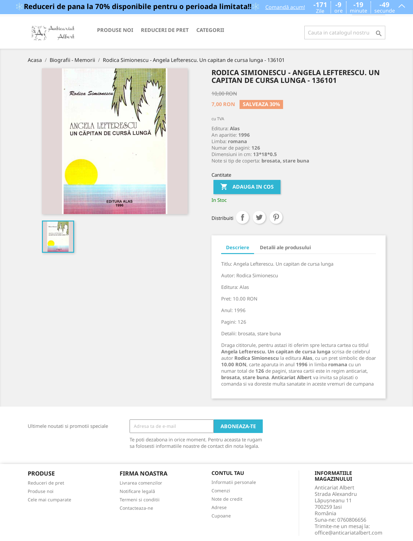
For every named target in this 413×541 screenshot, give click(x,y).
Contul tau (227, 473)
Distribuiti (242, 217)
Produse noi (115, 30)
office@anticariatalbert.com (348, 532)
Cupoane (221, 516)
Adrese (219, 507)
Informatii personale (233, 482)
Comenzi (220, 490)
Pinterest (276, 217)
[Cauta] (344, 32)
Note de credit (226, 499)
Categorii (210, 30)
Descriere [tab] (237, 247)
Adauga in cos (247, 187)
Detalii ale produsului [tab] (285, 247)
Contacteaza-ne (136, 508)
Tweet (259, 217)
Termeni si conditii (140, 500)
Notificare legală (137, 491)
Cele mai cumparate (49, 500)
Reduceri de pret (165, 30)
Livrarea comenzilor (141, 483)
